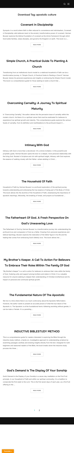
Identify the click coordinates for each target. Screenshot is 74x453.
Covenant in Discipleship (37, 24)
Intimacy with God (37, 144)
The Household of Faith (36, 181)
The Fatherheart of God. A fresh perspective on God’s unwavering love (37, 223)
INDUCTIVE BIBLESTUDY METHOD (36, 353)
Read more (38, 44)
